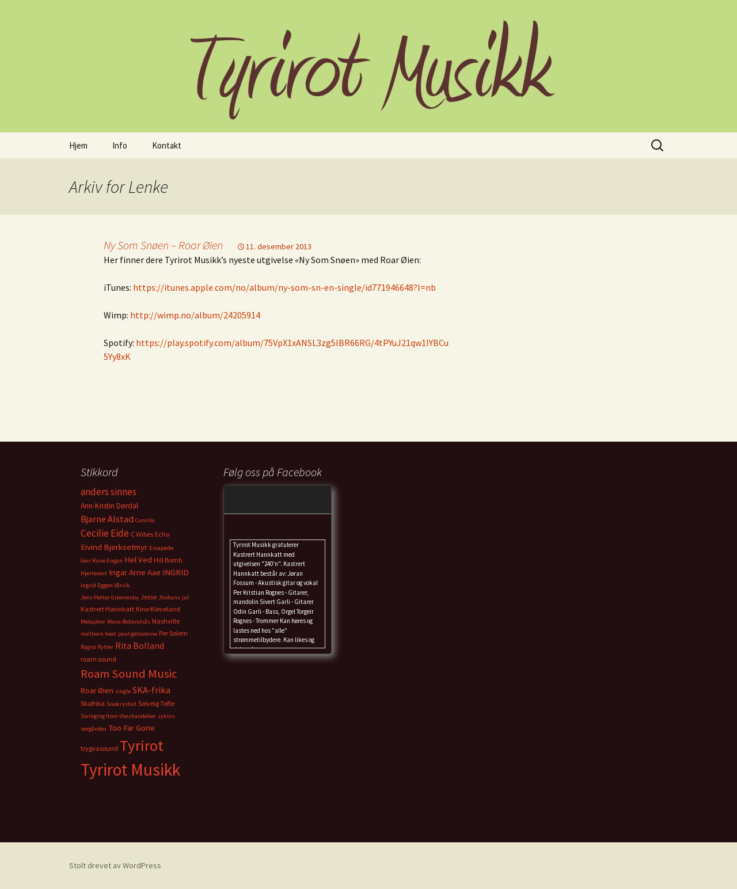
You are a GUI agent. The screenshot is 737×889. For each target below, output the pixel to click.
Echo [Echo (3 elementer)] (162, 534)
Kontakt (166, 145)
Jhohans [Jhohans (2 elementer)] (169, 597)
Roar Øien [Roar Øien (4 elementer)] (97, 691)
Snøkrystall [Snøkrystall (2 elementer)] (121, 704)
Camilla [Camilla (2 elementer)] (145, 520)
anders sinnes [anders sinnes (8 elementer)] (108, 491)
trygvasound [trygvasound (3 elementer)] (99, 748)
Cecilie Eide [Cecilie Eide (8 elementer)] (105, 533)
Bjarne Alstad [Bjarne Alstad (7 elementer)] (107, 519)
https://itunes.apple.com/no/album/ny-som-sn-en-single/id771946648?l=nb (284, 287)
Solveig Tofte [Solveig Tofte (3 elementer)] (156, 703)
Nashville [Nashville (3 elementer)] (166, 621)
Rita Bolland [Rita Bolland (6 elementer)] (139, 645)
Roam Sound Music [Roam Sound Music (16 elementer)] (129, 673)
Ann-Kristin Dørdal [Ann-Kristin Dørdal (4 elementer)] (109, 506)
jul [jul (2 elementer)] (185, 597)
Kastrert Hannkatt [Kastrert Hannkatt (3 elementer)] (107, 609)
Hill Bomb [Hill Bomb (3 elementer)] (168, 560)
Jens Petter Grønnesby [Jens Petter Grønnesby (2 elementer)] (110, 597)
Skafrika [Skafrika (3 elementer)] (93, 703)
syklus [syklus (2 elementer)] (166, 716)
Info (119, 145)
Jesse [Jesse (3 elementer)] (148, 596)
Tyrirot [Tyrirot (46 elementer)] (142, 745)
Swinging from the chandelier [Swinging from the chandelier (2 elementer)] (118, 716)
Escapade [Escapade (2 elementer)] (161, 548)
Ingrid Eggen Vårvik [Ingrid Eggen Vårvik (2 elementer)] (105, 585)
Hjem (78, 145)
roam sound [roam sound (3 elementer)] (98, 659)
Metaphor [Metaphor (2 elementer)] (93, 621)
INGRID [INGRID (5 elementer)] (175, 572)
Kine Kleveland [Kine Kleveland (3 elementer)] (158, 609)
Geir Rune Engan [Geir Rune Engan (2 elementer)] (102, 560)
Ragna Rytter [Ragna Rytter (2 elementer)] (97, 647)
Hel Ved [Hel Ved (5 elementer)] (138, 559)
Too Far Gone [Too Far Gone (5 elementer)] (131, 728)
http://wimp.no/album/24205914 (195, 315)
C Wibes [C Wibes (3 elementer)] (142, 534)
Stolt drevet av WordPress (115, 865)
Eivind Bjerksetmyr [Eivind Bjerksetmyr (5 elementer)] (114, 547)
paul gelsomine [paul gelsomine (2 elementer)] (137, 633)
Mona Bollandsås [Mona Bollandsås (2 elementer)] (128, 621)
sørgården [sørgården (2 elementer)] (94, 728)
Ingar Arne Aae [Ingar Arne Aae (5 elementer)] (135, 572)
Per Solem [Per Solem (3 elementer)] (173, 633)
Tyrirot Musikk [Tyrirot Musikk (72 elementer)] (130, 769)
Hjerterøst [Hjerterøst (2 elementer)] (94, 573)
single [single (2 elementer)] (123, 691)
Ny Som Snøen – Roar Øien (163, 245)
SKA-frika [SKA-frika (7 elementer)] (151, 690)
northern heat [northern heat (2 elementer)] (98, 633)
